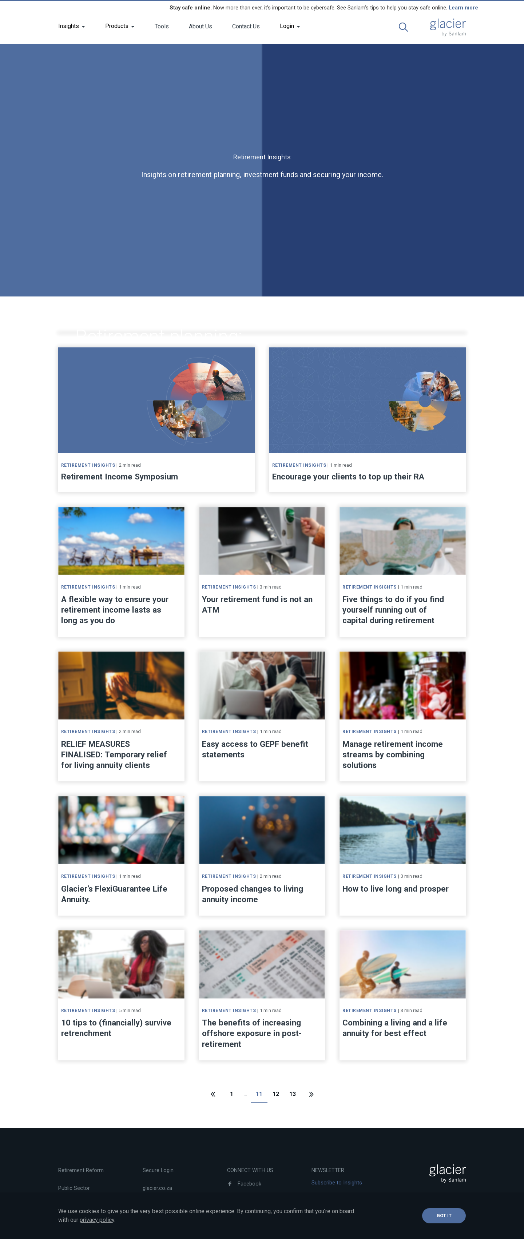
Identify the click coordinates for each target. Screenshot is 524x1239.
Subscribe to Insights (336, 1182)
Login (287, 26)
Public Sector (74, 1188)
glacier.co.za (157, 1188)
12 (276, 1094)
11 (259, 1094)
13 (292, 1094)
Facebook (244, 1183)
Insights (68, 26)
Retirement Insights (103, 319)
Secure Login (158, 1170)
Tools (162, 26)
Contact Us (246, 26)
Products (116, 26)
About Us (200, 26)
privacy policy (97, 1219)
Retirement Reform (81, 1170)
